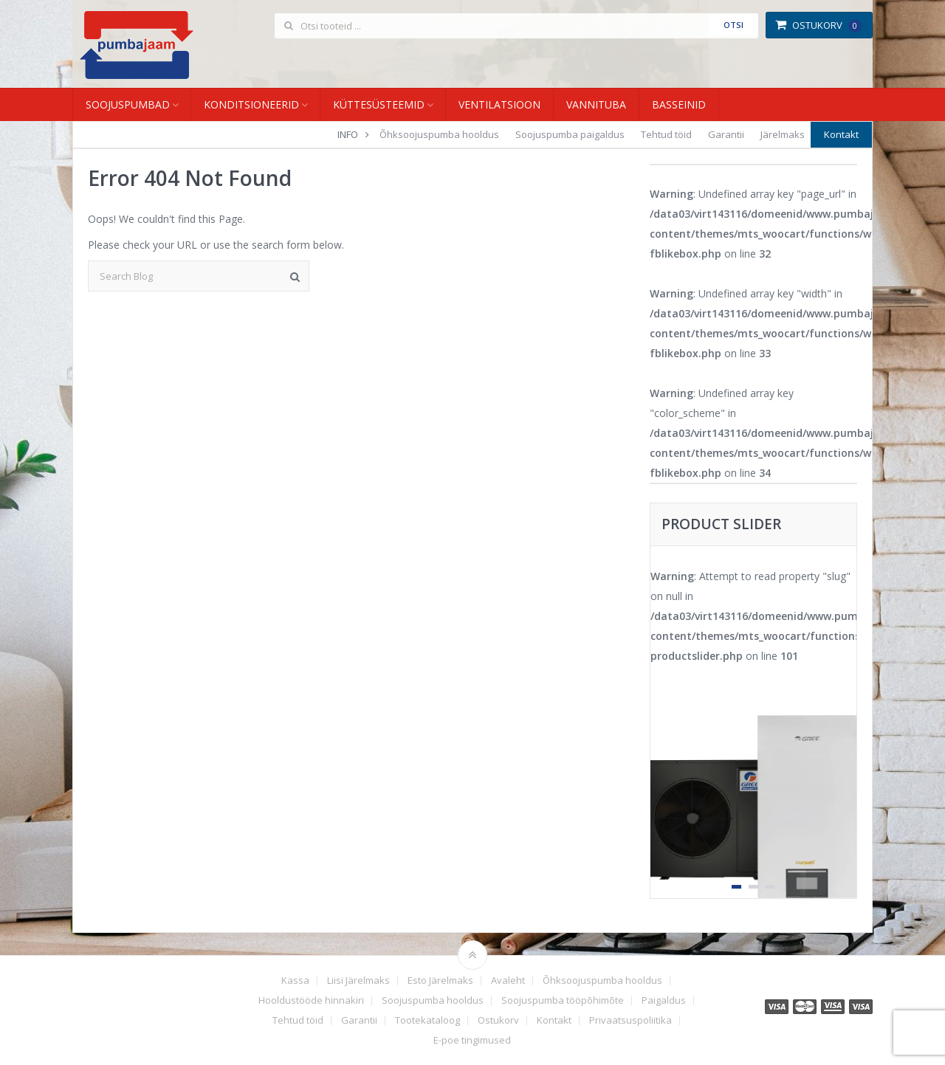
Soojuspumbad (128, 104)
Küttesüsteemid (379, 104)
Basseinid (679, 104)
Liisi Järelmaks (358, 980)
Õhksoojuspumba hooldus (439, 134)
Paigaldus (664, 1000)
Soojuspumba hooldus (433, 1000)
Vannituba (596, 104)
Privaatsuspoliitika (630, 1020)
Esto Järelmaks (440, 980)
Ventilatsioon (499, 104)
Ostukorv (818, 25)
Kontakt (841, 134)
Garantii (726, 134)
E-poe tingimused (472, 1040)
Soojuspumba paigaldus (570, 134)
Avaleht (508, 980)
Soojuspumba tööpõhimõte (562, 1000)
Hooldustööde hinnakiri (311, 1000)
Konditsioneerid (251, 104)
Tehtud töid (666, 134)
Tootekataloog (427, 1020)
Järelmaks (782, 134)
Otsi (733, 24)
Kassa (295, 980)
